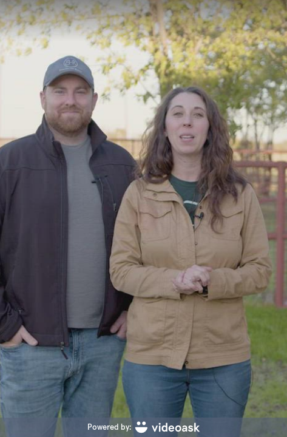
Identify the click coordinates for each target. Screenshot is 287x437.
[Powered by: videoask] (143, 427)
